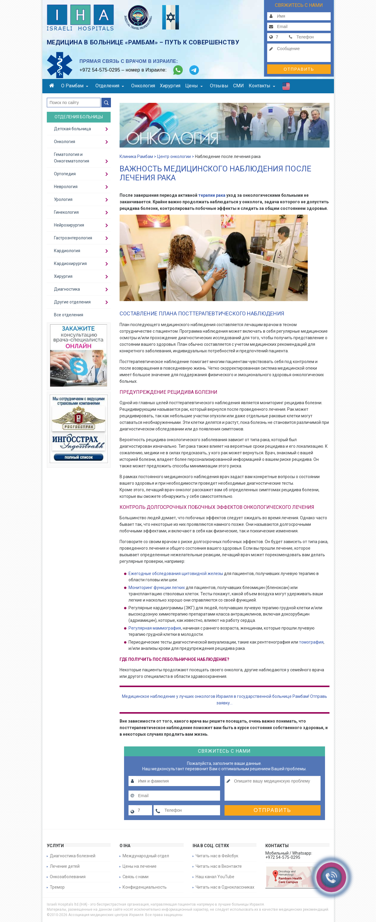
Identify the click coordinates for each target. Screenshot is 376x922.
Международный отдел (146, 855)
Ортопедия (65, 173)
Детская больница (72, 128)
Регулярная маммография (155, 628)
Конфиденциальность (145, 887)
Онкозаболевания (68, 876)
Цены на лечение (140, 866)
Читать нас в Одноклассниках (225, 887)
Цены (194, 86)
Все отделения (68, 314)
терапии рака (211, 195)
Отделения (109, 86)
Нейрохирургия (69, 225)
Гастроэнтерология (73, 237)
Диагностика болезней (72, 855)
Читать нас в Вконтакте (219, 866)
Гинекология (66, 212)
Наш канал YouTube (215, 876)
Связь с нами (135, 876)
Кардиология (67, 250)
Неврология (66, 186)
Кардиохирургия (70, 263)
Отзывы (219, 86)
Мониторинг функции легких (157, 587)
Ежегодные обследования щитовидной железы (176, 573)
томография (311, 642)
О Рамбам (74, 86)
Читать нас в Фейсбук (217, 855)
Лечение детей (65, 866)
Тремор (57, 887)
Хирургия (170, 86)
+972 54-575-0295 (100, 69)
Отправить (299, 69)
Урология (63, 199)
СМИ (238, 86)
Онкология (143, 86)
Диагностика (67, 289)
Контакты (262, 86)
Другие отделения (72, 302)
